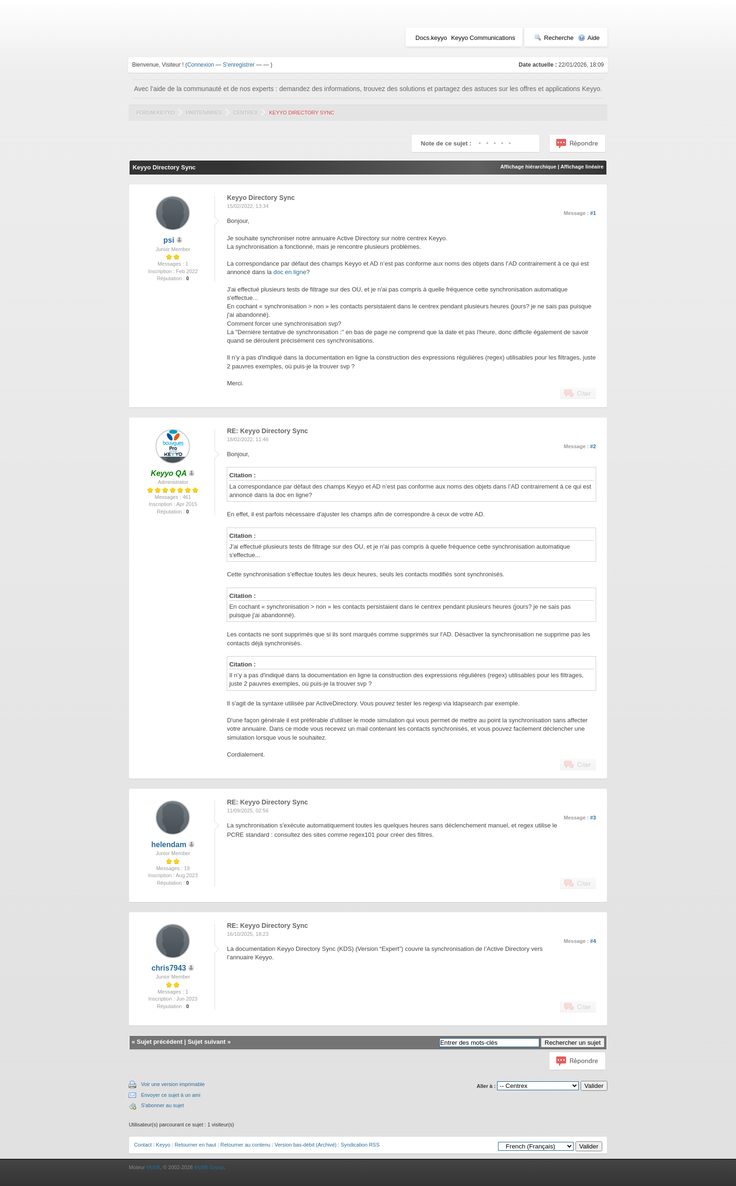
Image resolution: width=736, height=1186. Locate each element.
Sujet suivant (207, 1041)
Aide (589, 37)
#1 (593, 213)
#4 (593, 941)
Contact (143, 1145)
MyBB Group (209, 1167)
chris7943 (169, 968)
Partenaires (204, 112)
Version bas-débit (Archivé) (306, 1145)
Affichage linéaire (582, 166)
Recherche (554, 37)
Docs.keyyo (431, 37)
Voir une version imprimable (173, 1084)
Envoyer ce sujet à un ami (170, 1095)
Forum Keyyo (155, 112)
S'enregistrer (239, 64)
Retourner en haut (195, 1145)
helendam (168, 845)
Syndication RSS (360, 1145)
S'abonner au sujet (162, 1105)
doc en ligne (289, 271)
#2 (593, 446)
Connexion (200, 64)
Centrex (245, 112)
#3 (593, 817)
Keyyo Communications (483, 37)
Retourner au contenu (245, 1145)
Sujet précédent (160, 1041)
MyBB (153, 1167)
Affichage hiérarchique (528, 166)
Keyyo (163, 1145)
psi (168, 240)
